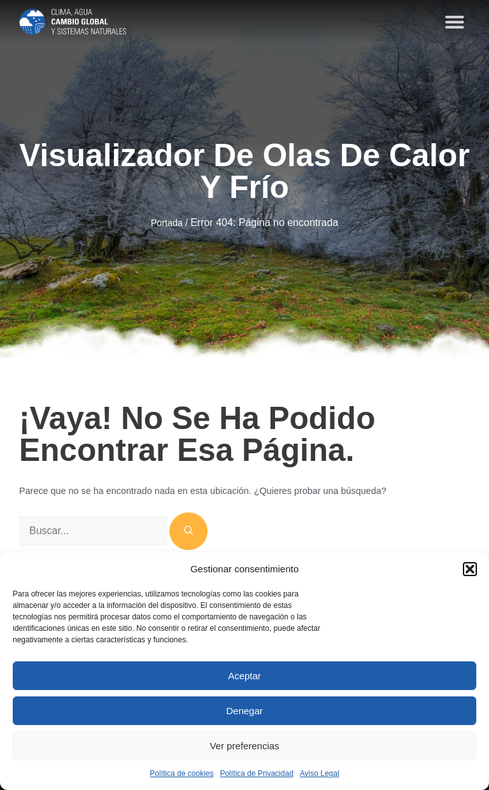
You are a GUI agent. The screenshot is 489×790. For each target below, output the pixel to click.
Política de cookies (181, 773)
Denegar (244, 710)
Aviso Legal (319, 773)
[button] (470, 569)
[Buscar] (188, 531)
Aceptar (244, 675)
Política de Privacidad (256, 773)
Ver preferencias (244, 745)
